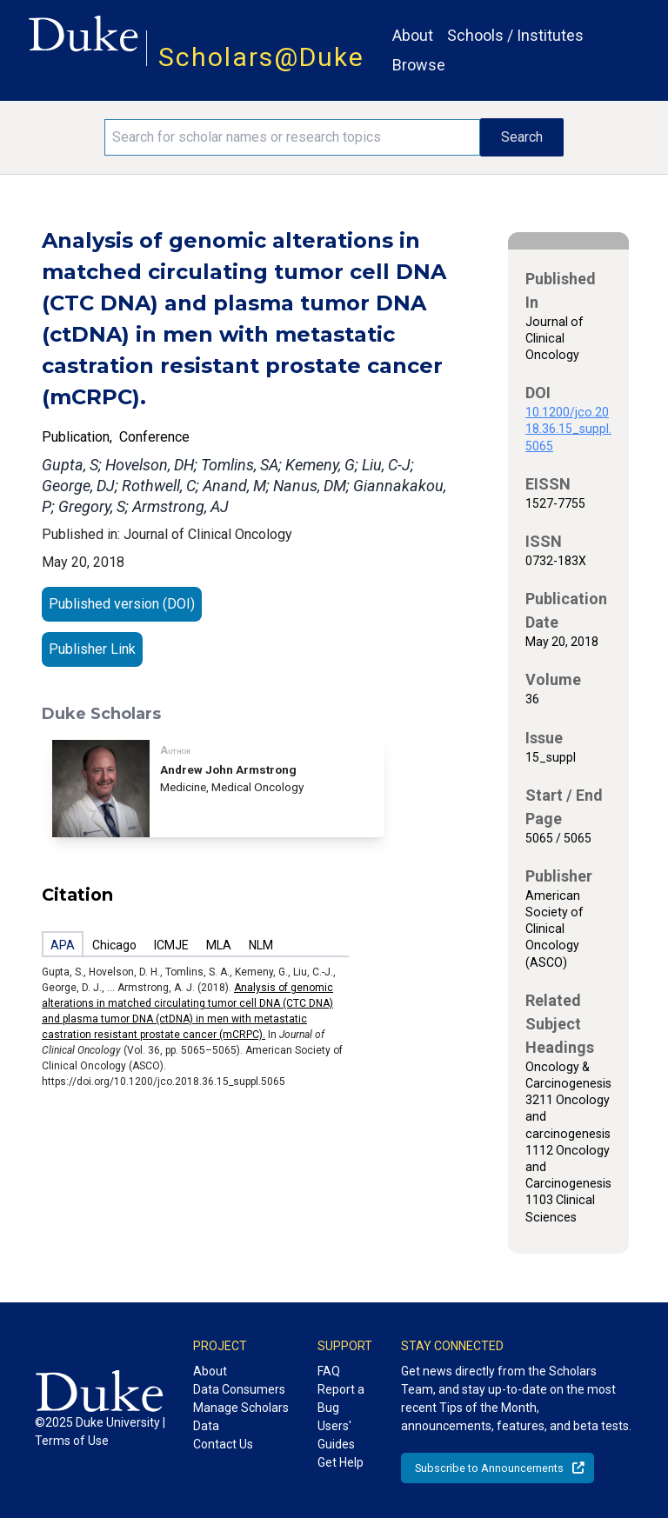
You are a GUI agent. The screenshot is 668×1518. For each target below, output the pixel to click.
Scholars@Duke (261, 57)
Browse (418, 65)
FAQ (328, 1371)
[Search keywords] (292, 137)
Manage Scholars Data (241, 1417)
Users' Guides (336, 1435)
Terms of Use (72, 1441)
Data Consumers (239, 1389)
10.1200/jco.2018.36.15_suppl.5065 (568, 428)
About (412, 35)
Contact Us (223, 1444)
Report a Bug (340, 1398)
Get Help (340, 1462)
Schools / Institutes (515, 35)
